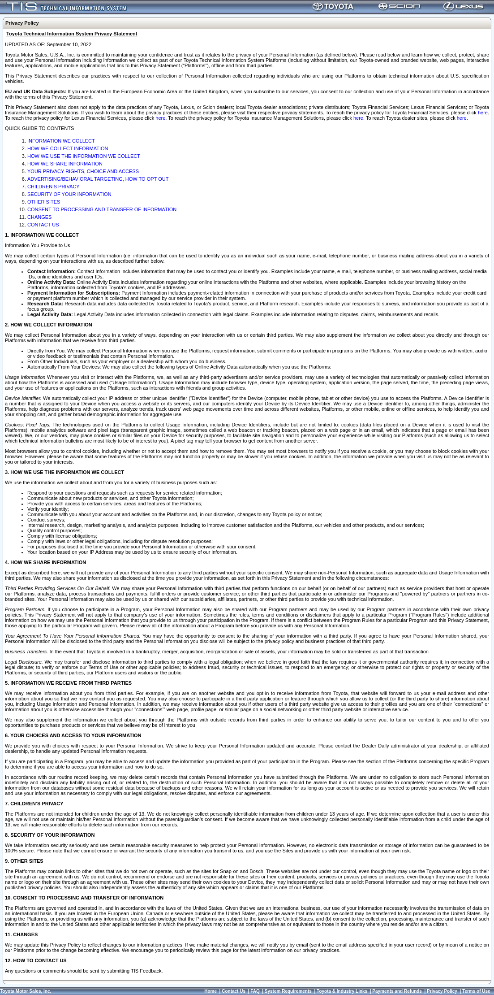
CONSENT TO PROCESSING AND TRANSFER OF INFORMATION (101, 209)
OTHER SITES (43, 201)
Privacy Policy (442, 991)
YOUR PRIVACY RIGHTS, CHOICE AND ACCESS (83, 171)
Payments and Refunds (397, 991)
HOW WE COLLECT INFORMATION (67, 148)
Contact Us (233, 991)
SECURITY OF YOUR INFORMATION (69, 194)
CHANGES (39, 217)
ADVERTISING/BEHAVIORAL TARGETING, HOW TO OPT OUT (97, 179)
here (483, 112)
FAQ (255, 991)
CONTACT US (43, 224)
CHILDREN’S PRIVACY (53, 186)
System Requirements (288, 991)
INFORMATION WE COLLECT (61, 140)
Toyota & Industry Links (342, 991)
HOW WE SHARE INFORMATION (65, 163)
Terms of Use (476, 991)
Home (210, 991)
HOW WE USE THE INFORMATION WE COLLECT (83, 156)
